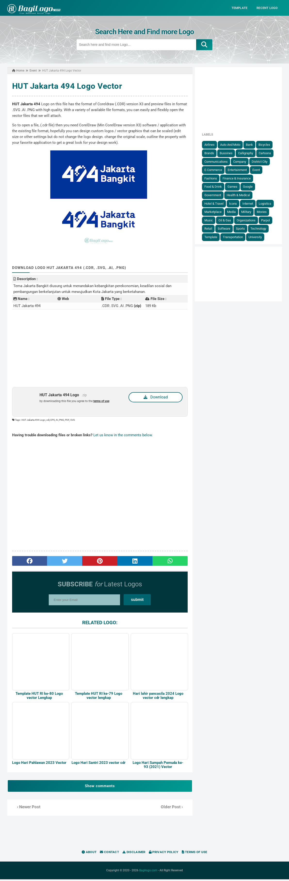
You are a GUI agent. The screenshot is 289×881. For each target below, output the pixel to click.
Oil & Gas (226, 220)
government (214, 195)
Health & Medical (240, 195)
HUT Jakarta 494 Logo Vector (65, 86)
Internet (249, 203)
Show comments (99, 787)
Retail (210, 228)
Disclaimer (133, 854)
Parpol (267, 220)
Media (233, 212)
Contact (109, 854)
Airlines (211, 144)
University (257, 237)
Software (226, 228)
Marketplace (215, 212)
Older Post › (172, 808)
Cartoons (267, 153)
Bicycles (266, 144)
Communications (218, 161)
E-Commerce (215, 170)
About (89, 854)
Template (212, 237)
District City (261, 161)
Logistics (267, 203)
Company (241, 161)
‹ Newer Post (26, 808)
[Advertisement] (99, 348)
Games (234, 186)
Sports (242, 228)
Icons (235, 203)
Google (250, 186)
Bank (251, 144)
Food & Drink (215, 186)
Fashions (212, 178)
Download (156, 397)
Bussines (228, 153)
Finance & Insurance (239, 178)
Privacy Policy (163, 854)
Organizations (248, 220)
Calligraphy (247, 153)
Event (258, 170)
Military (248, 212)
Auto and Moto (232, 144)
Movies (264, 212)
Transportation (235, 237)
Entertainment (239, 170)
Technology (260, 228)
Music (210, 220)
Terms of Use (194, 854)
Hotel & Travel (215, 203)
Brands (211, 153)
